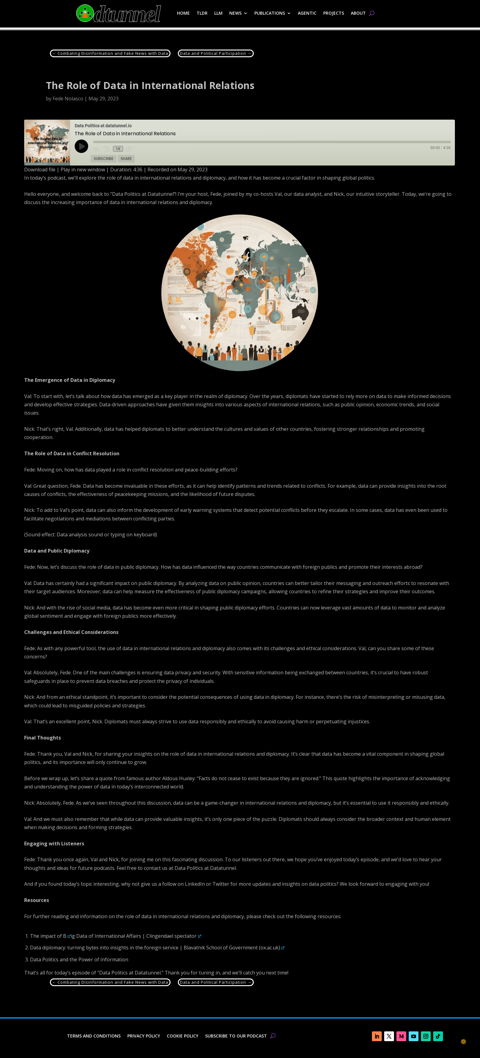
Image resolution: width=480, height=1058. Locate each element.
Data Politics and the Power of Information (79, 959)
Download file (39, 169)
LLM (218, 13)
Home (183, 13)
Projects (333, 13)
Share (126, 158)
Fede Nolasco (68, 98)
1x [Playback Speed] (117, 149)
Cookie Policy (182, 1036)
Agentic (307, 13)
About (358, 13)
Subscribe (103, 158)
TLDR (202, 13)
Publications (269, 13)
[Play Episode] (81, 146)
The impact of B (50, 936)
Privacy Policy (143, 1036)
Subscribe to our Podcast (236, 1036)
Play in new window (83, 169)
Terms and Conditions (94, 1036)
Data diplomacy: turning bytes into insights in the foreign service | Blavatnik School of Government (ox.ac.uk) (157, 947)
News (235, 13)
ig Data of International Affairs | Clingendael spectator (136, 936)
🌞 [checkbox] (463, 1041)
